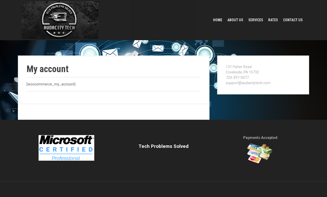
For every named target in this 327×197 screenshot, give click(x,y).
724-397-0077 (237, 77)
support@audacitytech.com (248, 83)
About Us (235, 20)
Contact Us (293, 20)
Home (217, 20)
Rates (273, 20)
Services (255, 20)
